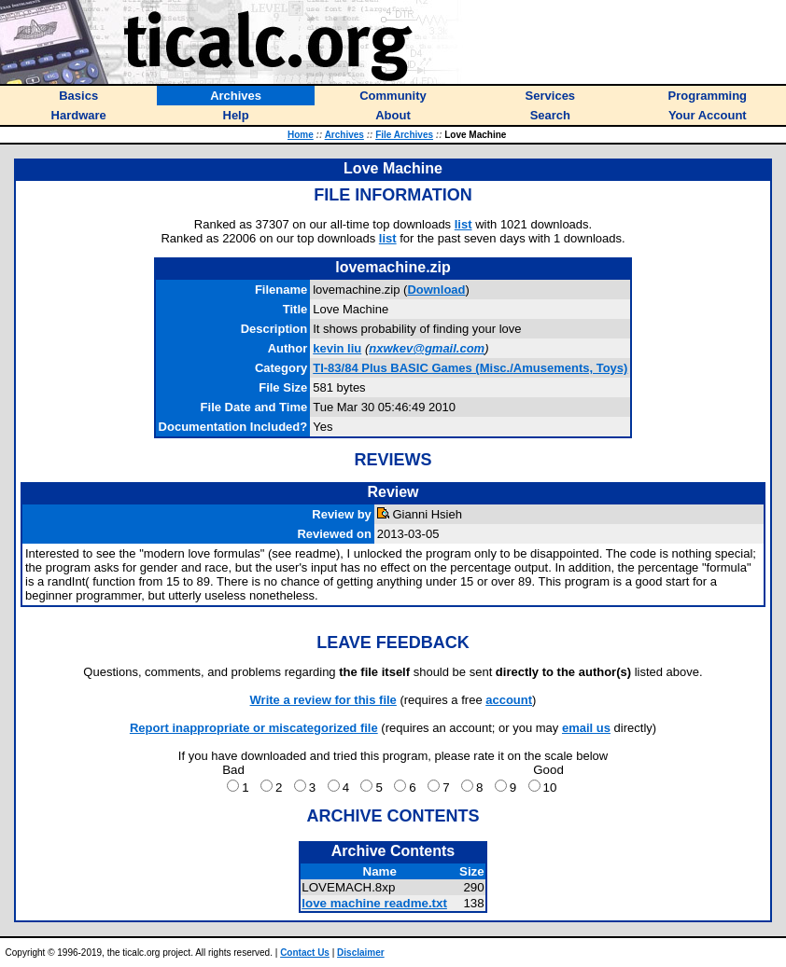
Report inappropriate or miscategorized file (254, 728)
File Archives (404, 135)
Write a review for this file (323, 700)
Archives (344, 135)
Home (301, 135)
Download (436, 290)
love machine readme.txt (374, 903)
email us (586, 728)
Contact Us (305, 952)
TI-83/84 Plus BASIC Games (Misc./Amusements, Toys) (470, 368)
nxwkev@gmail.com (426, 348)
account (508, 700)
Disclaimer (361, 952)
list (463, 224)
